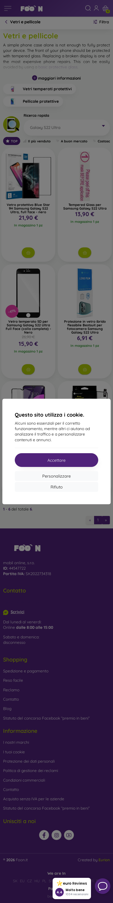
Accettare (56, 460)
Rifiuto (57, 487)
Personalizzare (56, 476)
